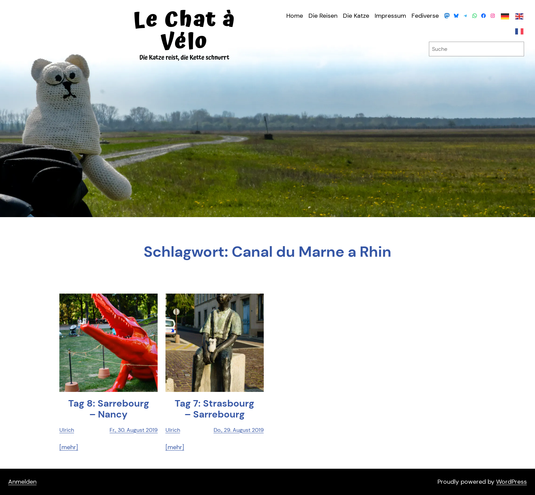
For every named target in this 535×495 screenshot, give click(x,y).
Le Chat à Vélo (184, 30)
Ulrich (66, 430)
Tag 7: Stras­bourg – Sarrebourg (214, 409)
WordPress (511, 482)
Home (294, 16)
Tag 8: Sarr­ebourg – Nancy (108, 409)
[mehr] (68, 447)
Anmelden (22, 482)
